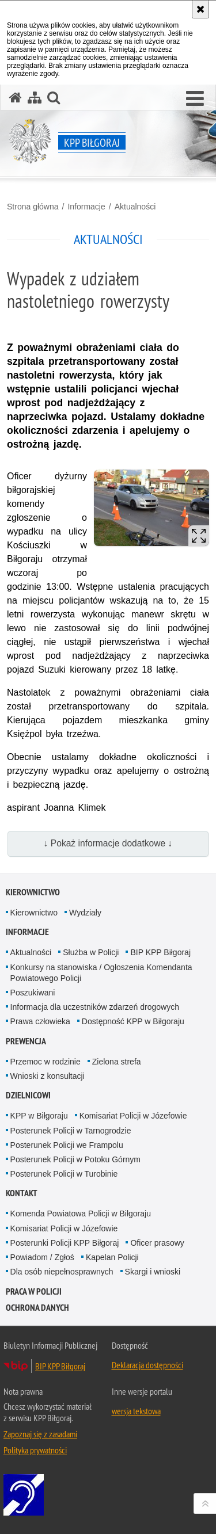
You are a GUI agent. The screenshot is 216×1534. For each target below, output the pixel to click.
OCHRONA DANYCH (37, 1308)
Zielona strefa (116, 1061)
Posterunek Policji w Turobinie (64, 1173)
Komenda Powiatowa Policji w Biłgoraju (80, 1213)
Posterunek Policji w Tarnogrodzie (70, 1130)
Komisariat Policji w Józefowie (133, 1115)
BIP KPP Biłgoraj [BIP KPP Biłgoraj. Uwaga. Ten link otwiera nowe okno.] (60, 1366)
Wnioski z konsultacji (47, 1076)
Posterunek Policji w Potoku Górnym (75, 1159)
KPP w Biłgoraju (39, 1115)
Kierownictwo (33, 892)
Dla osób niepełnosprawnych (61, 1271)
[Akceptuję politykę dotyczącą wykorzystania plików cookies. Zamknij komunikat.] (200, 9)
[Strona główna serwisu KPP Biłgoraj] (15, 97)
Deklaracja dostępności (147, 1365)
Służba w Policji (91, 952)
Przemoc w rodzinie (45, 1061)
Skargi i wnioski (152, 1271)
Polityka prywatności (35, 1450)
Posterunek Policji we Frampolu (66, 1145)
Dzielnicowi (28, 1095)
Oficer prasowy (157, 1242)
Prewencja (26, 1041)
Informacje (86, 206)
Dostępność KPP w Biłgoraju (133, 1021)
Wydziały (85, 912)
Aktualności (135, 206)
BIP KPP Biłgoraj (160, 952)
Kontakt (21, 1193)
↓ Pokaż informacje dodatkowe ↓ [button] (108, 843)
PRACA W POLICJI (34, 1291)
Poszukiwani (32, 992)
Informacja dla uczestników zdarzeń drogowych (94, 1007)
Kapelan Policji (112, 1257)
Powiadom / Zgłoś (42, 1257)
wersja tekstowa (136, 1411)
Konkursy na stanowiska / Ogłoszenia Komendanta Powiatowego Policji (101, 973)
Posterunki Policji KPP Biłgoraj (64, 1242)
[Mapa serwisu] (34, 97)
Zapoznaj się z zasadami (40, 1434)
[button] (195, 99)
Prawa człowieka (40, 1021)
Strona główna (33, 206)
